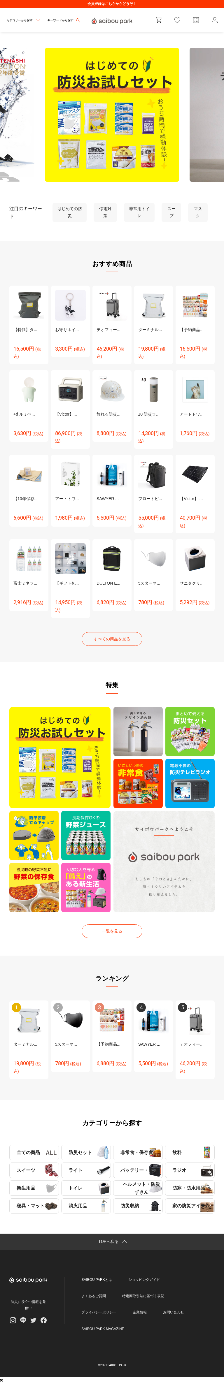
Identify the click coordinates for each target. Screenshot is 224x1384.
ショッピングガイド (144, 1280)
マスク (198, 212)
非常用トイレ (139, 212)
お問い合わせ (173, 1312)
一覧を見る (112, 931)
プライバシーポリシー (98, 1312)
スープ (171, 212)
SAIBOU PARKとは (96, 1280)
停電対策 (105, 212)
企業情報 (140, 1312)
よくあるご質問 (93, 1296)
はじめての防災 (69, 212)
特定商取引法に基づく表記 (143, 1296)
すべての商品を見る (112, 638)
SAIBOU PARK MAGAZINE (102, 1329)
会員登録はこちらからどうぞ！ (112, 4)
